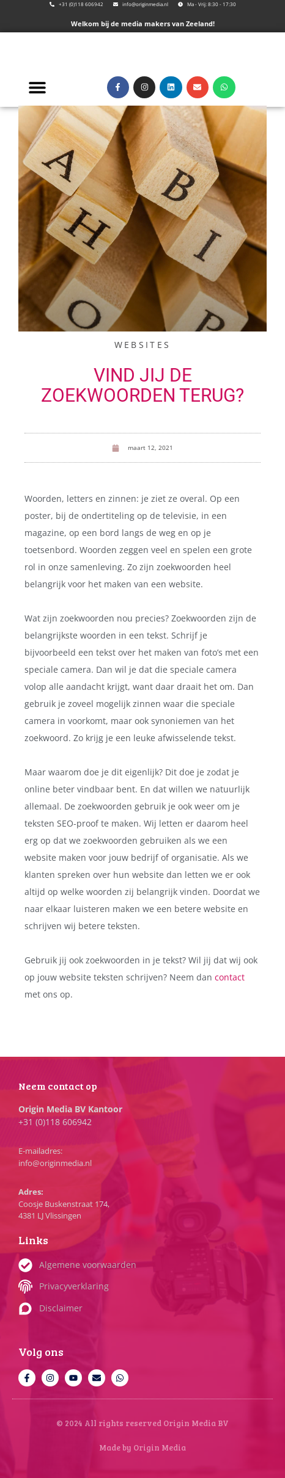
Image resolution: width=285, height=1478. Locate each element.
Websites (142, 344)
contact (230, 977)
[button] (37, 87)
